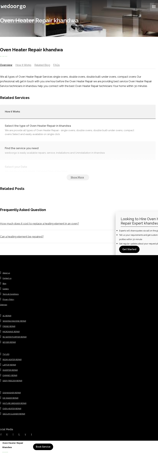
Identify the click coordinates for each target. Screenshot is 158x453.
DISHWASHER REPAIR (12, 394)
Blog (4, 284)
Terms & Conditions (11, 295)
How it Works (23, 64)
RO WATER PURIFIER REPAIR (14, 338)
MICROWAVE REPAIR (11, 332)
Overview (6, 64)
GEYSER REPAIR (9, 343)
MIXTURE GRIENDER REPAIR (14, 404)
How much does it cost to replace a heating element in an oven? (39, 224)
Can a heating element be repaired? (22, 237)
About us (6, 274)
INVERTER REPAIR (10, 371)
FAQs (57, 64)
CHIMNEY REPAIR (10, 376)
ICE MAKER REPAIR (10, 399)
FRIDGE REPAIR (9, 327)
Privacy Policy (8, 300)
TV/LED (6, 355)
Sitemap (3, 306)
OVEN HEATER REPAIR (12, 409)
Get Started (129, 249)
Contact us (7, 279)
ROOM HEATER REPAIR (12, 360)
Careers (6, 290)
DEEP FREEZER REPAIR (12, 382)
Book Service (43, 446)
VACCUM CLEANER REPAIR (14, 415)
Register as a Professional (19, 19)
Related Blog (43, 64)
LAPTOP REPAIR (9, 366)
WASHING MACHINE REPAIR (14, 322)
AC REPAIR (7, 317)
